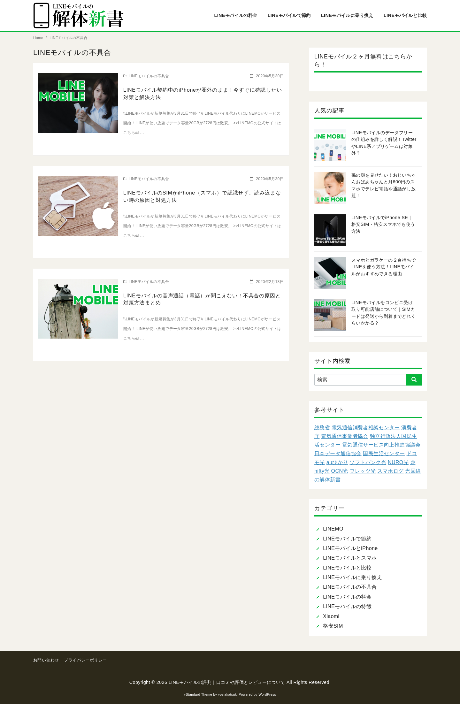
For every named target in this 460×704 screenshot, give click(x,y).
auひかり (337, 462)
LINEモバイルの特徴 (347, 606)
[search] (414, 380)
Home (38, 38)
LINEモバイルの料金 (235, 15)
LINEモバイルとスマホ (350, 558)
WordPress (267, 694)
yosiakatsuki (228, 694)
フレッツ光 (363, 471)
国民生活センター (384, 453)
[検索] (368, 380)
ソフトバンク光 (367, 462)
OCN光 (339, 471)
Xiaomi (331, 616)
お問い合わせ (46, 660)
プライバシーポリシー (85, 660)
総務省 (322, 427)
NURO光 (398, 462)
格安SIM (333, 626)
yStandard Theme (198, 694)
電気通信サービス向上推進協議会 (381, 445)
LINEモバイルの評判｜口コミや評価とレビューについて (227, 682)
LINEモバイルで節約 (289, 15)
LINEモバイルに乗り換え (347, 15)
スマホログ (390, 471)
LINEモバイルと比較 (405, 15)
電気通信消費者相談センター (366, 427)
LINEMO (333, 529)
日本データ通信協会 (338, 453)
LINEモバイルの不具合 (68, 38)
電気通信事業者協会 (344, 436)
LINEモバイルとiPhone (350, 548)
